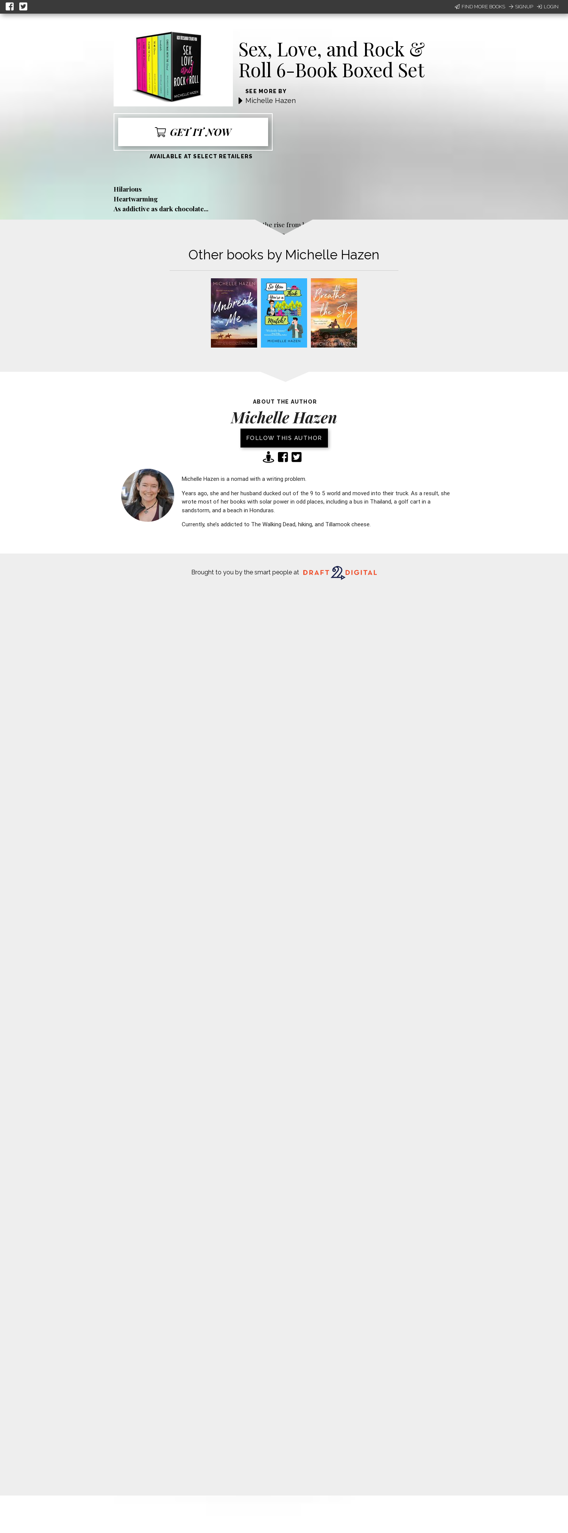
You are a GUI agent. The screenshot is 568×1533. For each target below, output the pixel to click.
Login (548, 6)
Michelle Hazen (270, 100)
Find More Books (480, 6)
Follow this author (284, 438)
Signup (521, 6)
